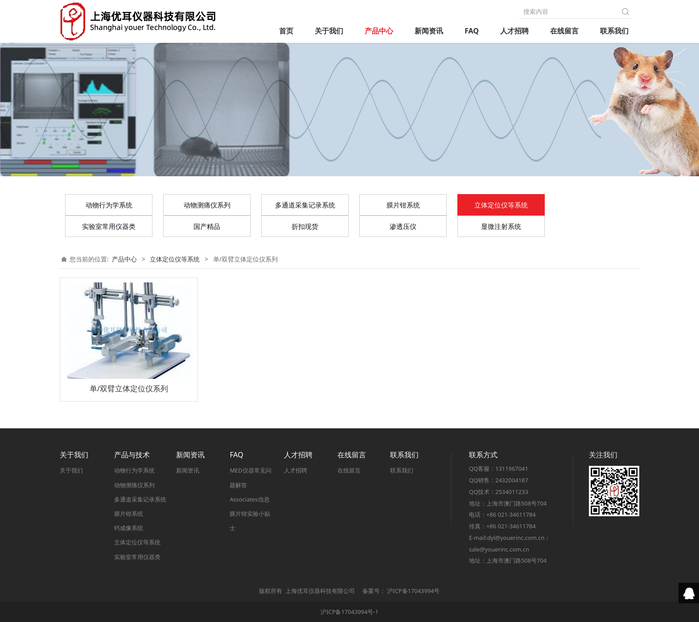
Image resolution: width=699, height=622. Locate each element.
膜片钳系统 (403, 204)
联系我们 (614, 31)
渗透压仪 (403, 226)
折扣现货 (305, 226)
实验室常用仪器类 (109, 226)
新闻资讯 (429, 31)
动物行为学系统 (109, 204)
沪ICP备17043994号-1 (349, 612)
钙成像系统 (128, 528)
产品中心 (379, 31)
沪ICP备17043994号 (413, 591)
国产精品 (206, 226)
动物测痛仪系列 (207, 204)
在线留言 (564, 31)
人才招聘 (514, 31)
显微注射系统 (501, 226)
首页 (286, 31)
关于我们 (329, 31)
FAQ (472, 31)
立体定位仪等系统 (501, 204)
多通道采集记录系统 (305, 204)
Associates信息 (249, 499)
